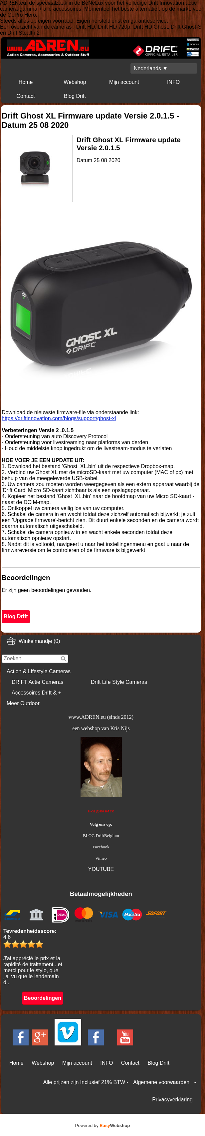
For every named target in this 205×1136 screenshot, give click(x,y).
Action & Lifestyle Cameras (39, 671)
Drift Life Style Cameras (119, 682)
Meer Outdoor (23, 703)
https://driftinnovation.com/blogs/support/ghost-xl (59, 418)
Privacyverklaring (172, 1099)
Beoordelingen (42, 998)
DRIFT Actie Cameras (37, 682)
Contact (25, 96)
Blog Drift (75, 96)
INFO (173, 82)
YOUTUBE (101, 869)
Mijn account (124, 82)
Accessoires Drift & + (36, 693)
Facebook (101, 846)
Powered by (102, 1125)
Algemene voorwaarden (161, 1082)
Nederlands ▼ (151, 68)
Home (26, 82)
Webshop (75, 82)
